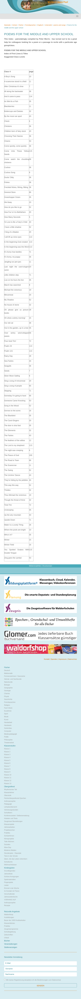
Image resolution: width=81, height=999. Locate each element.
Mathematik (8, 673)
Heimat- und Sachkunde (13, 679)
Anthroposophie (9, 801)
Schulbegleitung (10, 932)
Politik (6, 737)
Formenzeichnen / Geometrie (14, 676)
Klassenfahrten (9, 923)
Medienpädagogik (10, 734)
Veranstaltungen (10, 944)
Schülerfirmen (9, 836)
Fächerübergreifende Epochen (15, 798)
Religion (7, 705)
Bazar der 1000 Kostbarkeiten (15, 920)
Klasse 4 (7, 757)
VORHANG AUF (10, 900)
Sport (6, 714)
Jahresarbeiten (9, 827)
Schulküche (8, 862)
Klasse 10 (7, 775)
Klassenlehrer (9, 792)
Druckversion (47, 566)
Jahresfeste (8, 874)
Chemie (7, 693)
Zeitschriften (8, 935)
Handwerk (7, 725)
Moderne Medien (10, 850)
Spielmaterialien (10, 879)
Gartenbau (8, 728)
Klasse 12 (7, 780)
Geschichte (8, 699)
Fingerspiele (8, 882)
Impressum (63, 659)
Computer (7, 731)
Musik (6, 716)
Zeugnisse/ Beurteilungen (13, 821)
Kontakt (47, 659)
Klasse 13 (7, 783)
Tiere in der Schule (11, 856)
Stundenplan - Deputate (12, 853)
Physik (6, 696)
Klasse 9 (7, 772)
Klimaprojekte (9, 839)
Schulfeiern (8, 813)
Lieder (6, 885)
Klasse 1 (7, 749)
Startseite (7, 25)
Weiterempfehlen (35, 566)
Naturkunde (8, 682)
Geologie (7, 690)
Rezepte (7, 905)
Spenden (54, 659)
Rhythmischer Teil (10, 789)
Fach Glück (8, 708)
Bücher (7, 941)
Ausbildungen (9, 917)
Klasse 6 (7, 763)
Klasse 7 (7, 766)
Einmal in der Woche (11, 888)
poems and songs (60, 25)
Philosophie (8, 740)
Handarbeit (8, 722)
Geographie (8, 688)
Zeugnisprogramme (11, 929)
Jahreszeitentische (11, 897)
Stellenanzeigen (10, 947)
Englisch (40, 25)
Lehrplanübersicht (10, 807)
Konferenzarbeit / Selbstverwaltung (16, 815)
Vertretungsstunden (11, 810)
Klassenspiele (9, 824)
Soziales (7, 844)
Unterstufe (48, 25)
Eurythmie (7, 711)
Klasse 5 (7, 760)
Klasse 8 (7, 769)
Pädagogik (8, 804)
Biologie (7, 685)
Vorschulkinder (9, 894)
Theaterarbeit (9, 742)
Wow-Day (7, 847)
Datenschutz (72, 659)
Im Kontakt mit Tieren (11, 891)
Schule (14, 25)
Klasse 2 (7, 752)
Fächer (21, 25)
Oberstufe (7, 795)
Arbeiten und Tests (10, 818)
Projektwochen (9, 830)
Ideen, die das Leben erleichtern (15, 859)
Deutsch (7, 670)
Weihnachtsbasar (10, 865)
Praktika (7, 833)
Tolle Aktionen (9, 841)
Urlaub (6, 938)
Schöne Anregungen (11, 876)
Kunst (6, 719)
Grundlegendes (9, 871)
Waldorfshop (8, 914)
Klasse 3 (7, 754)
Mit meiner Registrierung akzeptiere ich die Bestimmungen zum (32, 980)
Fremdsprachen (30, 25)
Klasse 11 (7, 777)
